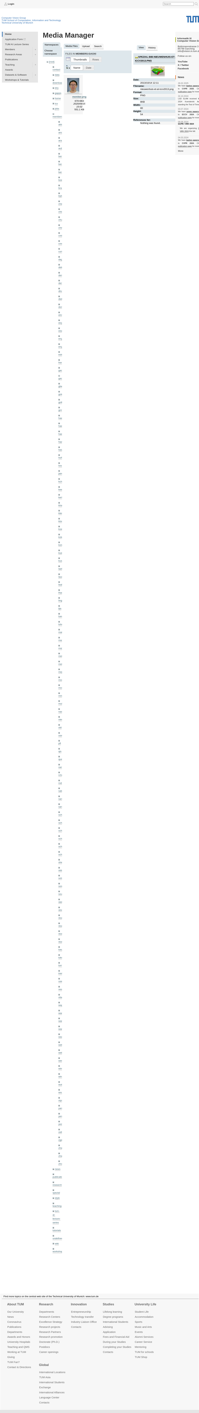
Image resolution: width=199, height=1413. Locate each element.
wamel (61, 1013)
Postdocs (44, 1342)
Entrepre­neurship (81, 1307)
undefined (58, 1238)
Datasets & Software (16, 75)
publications (59, 1177)
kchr (60, 481)
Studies (108, 1300)
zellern (61, 1132)
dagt (60, 259)
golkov (61, 402)
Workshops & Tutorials (17, 80)
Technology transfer (82, 1312)
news (57, 1169)
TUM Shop (141, 1352)
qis (59, 751)
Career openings (48, 1347)
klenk (61, 513)
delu (60, 267)
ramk (61, 767)
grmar (61, 410)
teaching (57, 1206)
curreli (61, 251)
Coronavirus (14, 1317)
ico (56, 103)
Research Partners (50, 1327)
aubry (61, 148)
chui (60, 219)
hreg (60, 465)
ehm (60, 315)
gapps (58, 93)
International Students (115, 1317)
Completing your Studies (117, 1342)
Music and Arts (143, 1322)
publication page (185, 92)
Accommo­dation (144, 1312)
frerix (61, 362)
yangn (61, 1108)
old (59, 727)
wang (61, 1021)
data (57, 75)
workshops (58, 1251)
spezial (56, 1192)
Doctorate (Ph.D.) (49, 1337)
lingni (61, 600)
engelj (61, 346)
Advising (108, 1322)
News (10, 1312)
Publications (11, 59)
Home (8, 34)
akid (60, 124)
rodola (61, 783)
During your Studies (114, 1337)
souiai (61, 894)
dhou (61, 291)
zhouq (61, 1164)
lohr (60, 624)
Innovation (79, 1300)
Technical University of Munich (17, 22)
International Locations (52, 1367)
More (180, 151)
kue (60, 553)
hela (60, 450)
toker (61, 957)
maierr (61, 632)
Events (139, 1327)
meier (61, 656)
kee (60, 489)
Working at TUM (16, 1347)
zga (60, 1140)
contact (56, 69)
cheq (60, 204)
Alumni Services (144, 1332)
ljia (59, 608)
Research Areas (13, 54)
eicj (56, 88)
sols (60, 878)
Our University (15, 1307)
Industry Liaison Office (84, 1317)
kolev (61, 537)
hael (60, 426)
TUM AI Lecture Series (17, 44)
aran (60, 140)
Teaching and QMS (18, 1342)
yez (60, 1124)
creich (61, 235)
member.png (79, 96)
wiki (57, 1243)
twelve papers (192, 86)
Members (10, 49)
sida (60, 870)
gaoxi (61, 378)
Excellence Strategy (50, 1317)
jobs (57, 108)
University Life (145, 1300)
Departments (14, 1327)
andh (61, 132)
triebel (61, 973)
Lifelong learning (112, 1307)
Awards (9, 69)
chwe (61, 227)
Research (46, 1300)
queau (61, 759)
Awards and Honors (18, 1332)
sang (60, 799)
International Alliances (51, 1388)
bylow (61, 196)
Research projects (49, 1322)
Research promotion (51, 1332)
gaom (61, 370)
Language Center (49, 1393)
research (57, 1185)
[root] (51, 61)
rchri (60, 775)
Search (98, 46)
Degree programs (113, 1312)
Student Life (142, 1307)
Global (44, 1360)
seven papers (192, 111)
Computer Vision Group (14, 18)
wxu (60, 1092)
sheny (61, 862)
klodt (60, 521)
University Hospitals (18, 1337)
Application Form (14, 39)
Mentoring (140, 1342)
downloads (58, 83)
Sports (138, 1317)
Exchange (45, 1383)
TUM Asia (44, 1373)
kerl (60, 497)
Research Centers (49, 1312)
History (152, 47)
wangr (61, 1029)
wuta (60, 1084)
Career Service (143, 1337)
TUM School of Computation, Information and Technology (31, 20)
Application (109, 1327)
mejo (60, 672)
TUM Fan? (13, 1357)
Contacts (76, 1322)
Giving (11, 1352)
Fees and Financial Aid (116, 1332)
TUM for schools (144, 1347)
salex (61, 791)
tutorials (57, 1230)
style (57, 1198)
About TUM (15, 1300)
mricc (61, 695)
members (58, 116)
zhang (61, 1148)
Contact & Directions (19, 1362)
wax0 (61, 1037)
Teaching (9, 64)
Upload (86, 46)
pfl (59, 743)
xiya (60, 1100)
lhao (60, 592)
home (58, 98)
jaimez (61, 473)
